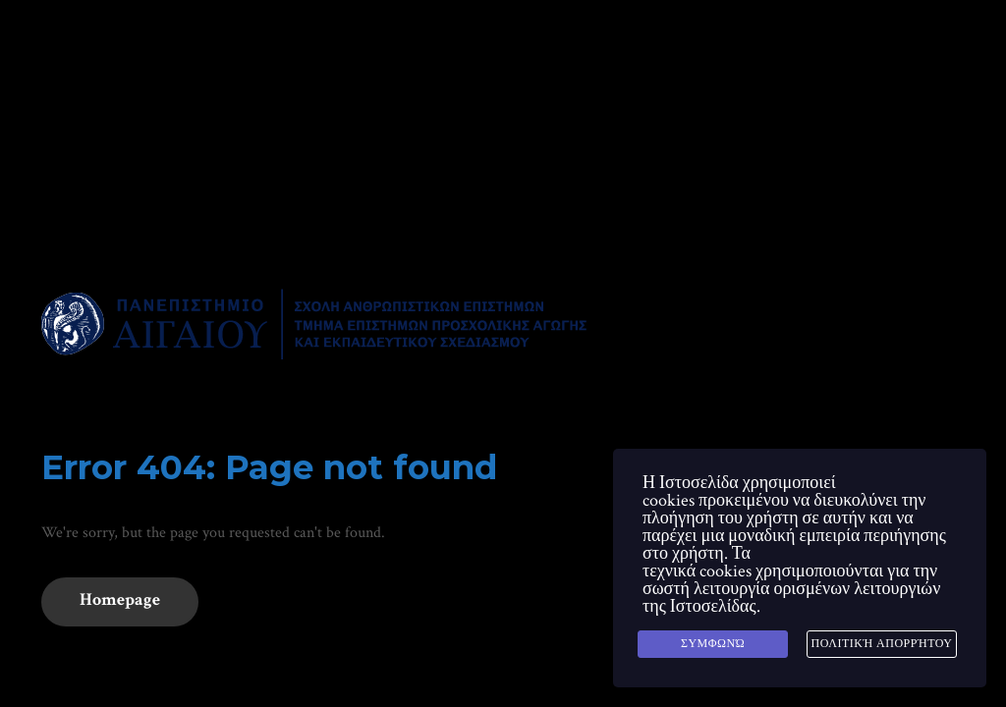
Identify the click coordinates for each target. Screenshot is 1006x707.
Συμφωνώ (713, 643)
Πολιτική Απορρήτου (881, 643)
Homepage (120, 599)
